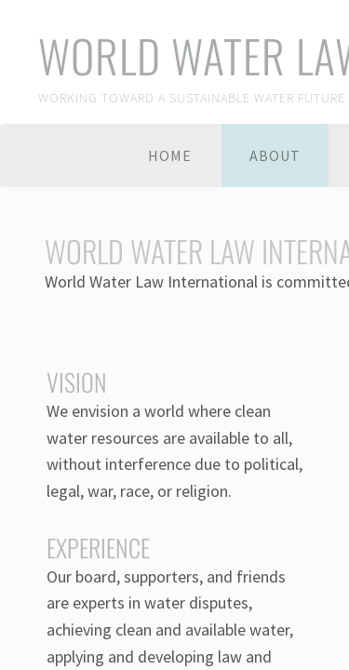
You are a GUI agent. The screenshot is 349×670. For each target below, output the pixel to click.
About (275, 155)
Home (170, 155)
